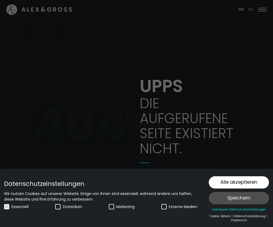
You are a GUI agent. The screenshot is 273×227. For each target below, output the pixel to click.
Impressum (239, 220)
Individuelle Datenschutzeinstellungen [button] (239, 210)
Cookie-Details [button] (220, 216)
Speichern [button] (238, 198)
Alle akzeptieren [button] (238, 182)
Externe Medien (179, 206)
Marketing (122, 206)
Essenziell (16, 206)
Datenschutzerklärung (250, 216)
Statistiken (68, 206)
